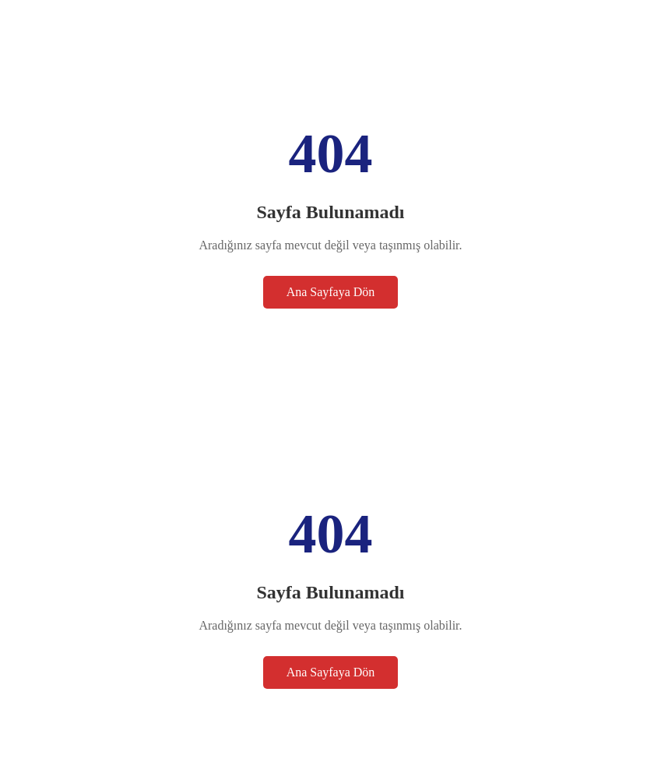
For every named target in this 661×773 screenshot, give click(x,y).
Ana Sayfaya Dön (331, 291)
